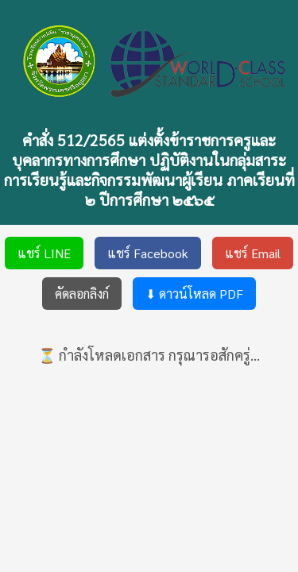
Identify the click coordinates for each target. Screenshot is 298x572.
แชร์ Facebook (147, 253)
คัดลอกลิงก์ (82, 293)
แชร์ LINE (44, 253)
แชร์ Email (253, 253)
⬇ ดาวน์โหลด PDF (194, 293)
